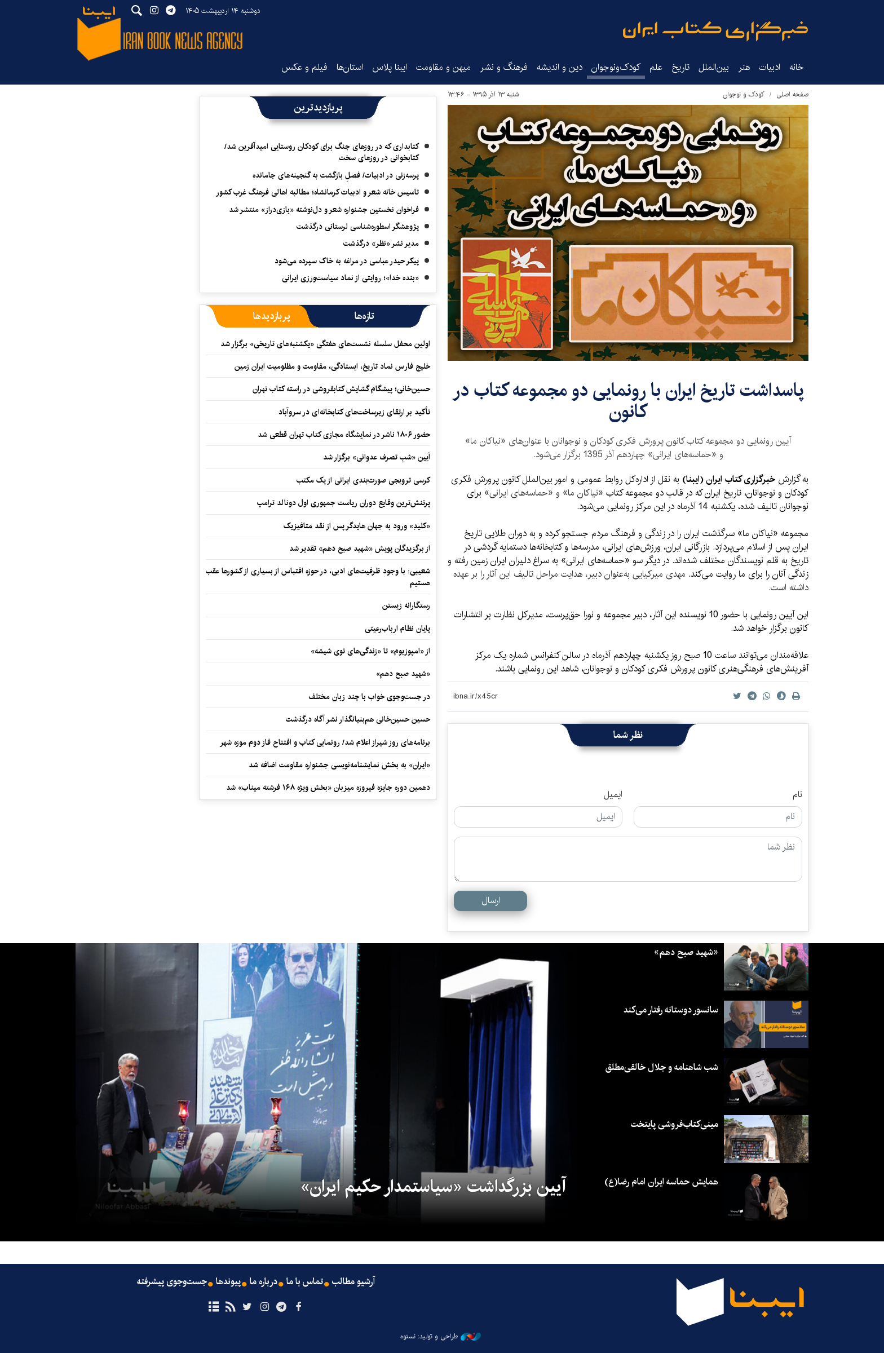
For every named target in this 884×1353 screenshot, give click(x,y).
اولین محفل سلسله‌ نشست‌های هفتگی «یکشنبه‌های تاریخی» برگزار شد (325, 344)
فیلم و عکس (304, 67)
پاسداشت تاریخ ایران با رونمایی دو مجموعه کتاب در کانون (628, 401)
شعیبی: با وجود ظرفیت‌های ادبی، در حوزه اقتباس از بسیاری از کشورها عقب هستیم (318, 577)
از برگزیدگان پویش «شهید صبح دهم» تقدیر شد (359, 548)
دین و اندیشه (559, 67)
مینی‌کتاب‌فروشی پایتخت (674, 1124)
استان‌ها (350, 67)
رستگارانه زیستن (406, 605)
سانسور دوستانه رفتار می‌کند (671, 1010)
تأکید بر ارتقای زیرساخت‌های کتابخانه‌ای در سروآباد (354, 412)
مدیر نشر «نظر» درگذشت (381, 243)
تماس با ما (304, 1282)
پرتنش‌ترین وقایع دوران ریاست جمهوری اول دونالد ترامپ (343, 503)
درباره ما (263, 1282)
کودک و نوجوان (743, 94)
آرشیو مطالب (353, 1282)
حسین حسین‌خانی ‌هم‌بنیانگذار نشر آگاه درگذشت (358, 719)
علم (655, 67)
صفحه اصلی (792, 94)
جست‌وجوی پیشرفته (172, 1282)
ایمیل (613, 795)
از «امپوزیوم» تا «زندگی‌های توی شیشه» (370, 651)
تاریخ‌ (680, 67)
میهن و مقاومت (443, 67)
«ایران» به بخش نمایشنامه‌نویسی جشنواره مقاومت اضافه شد (339, 765)
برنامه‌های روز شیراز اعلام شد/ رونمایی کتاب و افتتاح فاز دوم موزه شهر (325, 742)
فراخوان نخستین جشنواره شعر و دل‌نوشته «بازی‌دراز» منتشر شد (324, 210)
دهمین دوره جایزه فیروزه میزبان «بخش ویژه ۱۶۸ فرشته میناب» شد (328, 787)
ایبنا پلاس (389, 67)
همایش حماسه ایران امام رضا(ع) (661, 1182)
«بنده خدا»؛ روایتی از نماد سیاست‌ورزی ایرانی (350, 278)
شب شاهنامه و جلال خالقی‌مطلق (661, 1067)
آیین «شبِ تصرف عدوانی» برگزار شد (376, 457)
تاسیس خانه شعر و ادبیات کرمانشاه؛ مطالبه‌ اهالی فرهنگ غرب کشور (317, 192)
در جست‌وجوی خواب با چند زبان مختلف (369, 697)
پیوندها (228, 1282)
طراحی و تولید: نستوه (440, 1337)
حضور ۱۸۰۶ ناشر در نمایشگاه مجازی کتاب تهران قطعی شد (344, 434)
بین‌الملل (714, 67)
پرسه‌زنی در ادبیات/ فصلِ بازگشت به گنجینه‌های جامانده (336, 175)
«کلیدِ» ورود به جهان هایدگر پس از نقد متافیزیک (357, 526)
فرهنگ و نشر (504, 67)
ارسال (490, 900)
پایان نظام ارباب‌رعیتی (397, 628)
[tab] (364, 316)
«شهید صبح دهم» (403, 673)
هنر (744, 67)
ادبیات (769, 67)
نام (797, 795)
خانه (796, 67)
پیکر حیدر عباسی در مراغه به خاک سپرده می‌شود (347, 261)
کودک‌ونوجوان (615, 67)
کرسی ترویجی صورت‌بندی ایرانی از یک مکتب (363, 480)
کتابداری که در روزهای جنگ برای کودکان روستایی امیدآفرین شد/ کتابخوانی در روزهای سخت (321, 152)
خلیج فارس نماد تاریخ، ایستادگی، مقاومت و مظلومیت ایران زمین (332, 366)
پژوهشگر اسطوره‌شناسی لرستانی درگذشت (358, 226)
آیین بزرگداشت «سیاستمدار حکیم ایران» (433, 1187)
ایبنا (715, 31)
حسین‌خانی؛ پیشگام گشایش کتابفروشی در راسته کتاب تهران (341, 389)
